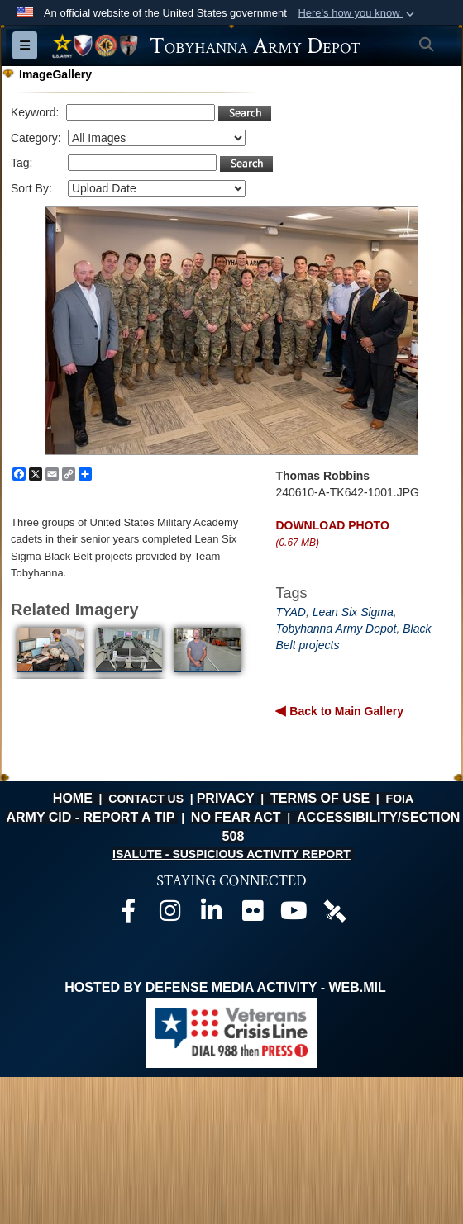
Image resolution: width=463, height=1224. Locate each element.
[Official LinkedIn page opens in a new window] (211, 915)
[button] (358, 13)
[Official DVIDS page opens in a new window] (334, 910)
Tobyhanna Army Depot (335, 628)
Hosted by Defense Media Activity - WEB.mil (224, 987)
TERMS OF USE (320, 798)
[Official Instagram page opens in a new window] (169, 915)
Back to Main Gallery (344, 711)
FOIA (399, 798)
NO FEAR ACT (236, 817)
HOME (73, 798)
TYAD (290, 612)
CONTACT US (146, 798)
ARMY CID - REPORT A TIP (90, 817)
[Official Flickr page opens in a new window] (252, 915)
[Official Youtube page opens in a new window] (293, 915)
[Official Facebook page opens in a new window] (128, 915)
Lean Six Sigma (353, 612)
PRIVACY (226, 798)
